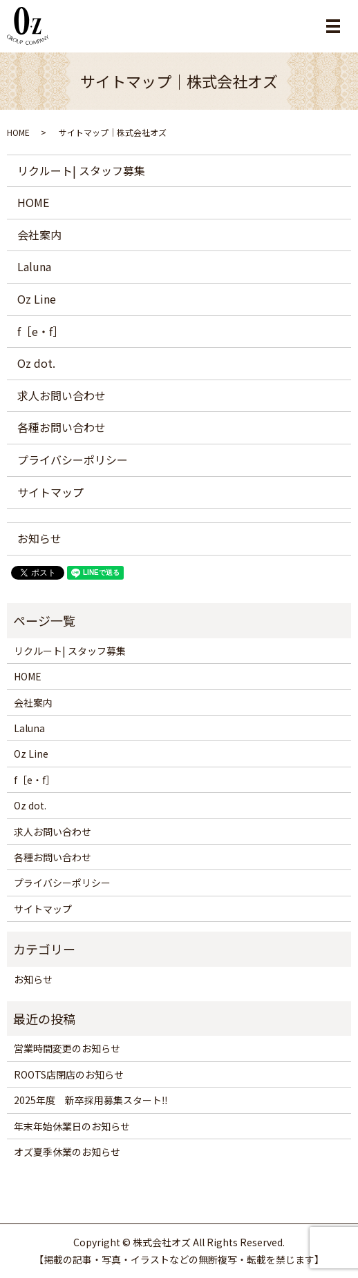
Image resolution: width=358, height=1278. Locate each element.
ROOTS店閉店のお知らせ (69, 1074)
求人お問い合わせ (61, 395)
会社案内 (39, 234)
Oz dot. (36, 363)
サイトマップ (50, 492)
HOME (18, 132)
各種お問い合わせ (61, 427)
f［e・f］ (40, 331)
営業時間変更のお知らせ (67, 1048)
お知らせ (39, 538)
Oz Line (36, 299)
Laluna (34, 266)
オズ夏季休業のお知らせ (67, 1152)
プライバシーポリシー (72, 459)
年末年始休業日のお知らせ (72, 1126)
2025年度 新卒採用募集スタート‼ (91, 1100)
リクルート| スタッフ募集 (81, 170)
